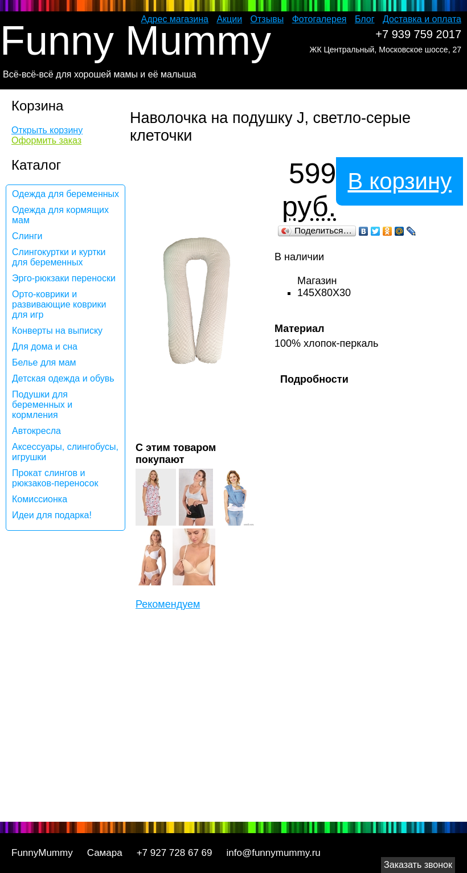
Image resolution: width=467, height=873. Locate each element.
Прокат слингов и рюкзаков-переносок (55, 478)
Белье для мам (44, 362)
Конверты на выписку (57, 330)
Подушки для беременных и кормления (42, 405)
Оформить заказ (46, 140)
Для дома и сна (44, 346)
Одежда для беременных (65, 194)
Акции (229, 19)
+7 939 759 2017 (418, 34)
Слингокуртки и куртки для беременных (59, 257)
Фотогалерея (319, 19)
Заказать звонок (418, 865)
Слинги (27, 236)
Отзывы (267, 19)
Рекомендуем (168, 604)
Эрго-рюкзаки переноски (64, 278)
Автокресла (36, 431)
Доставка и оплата (422, 19)
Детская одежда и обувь (63, 378)
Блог (365, 19)
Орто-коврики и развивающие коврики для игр (59, 304)
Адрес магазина (174, 19)
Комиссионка (39, 499)
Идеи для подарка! (52, 515)
